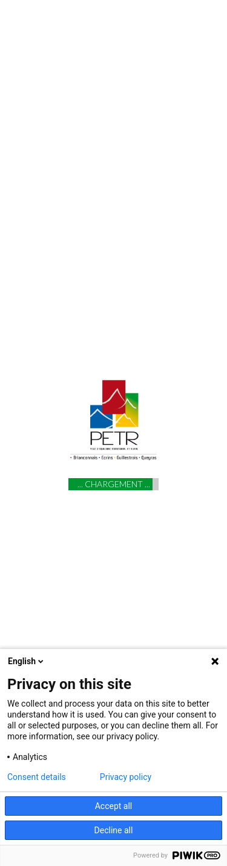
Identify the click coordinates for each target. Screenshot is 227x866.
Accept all (114, 806)
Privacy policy (125, 777)
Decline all (113, 830)
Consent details (36, 777)
